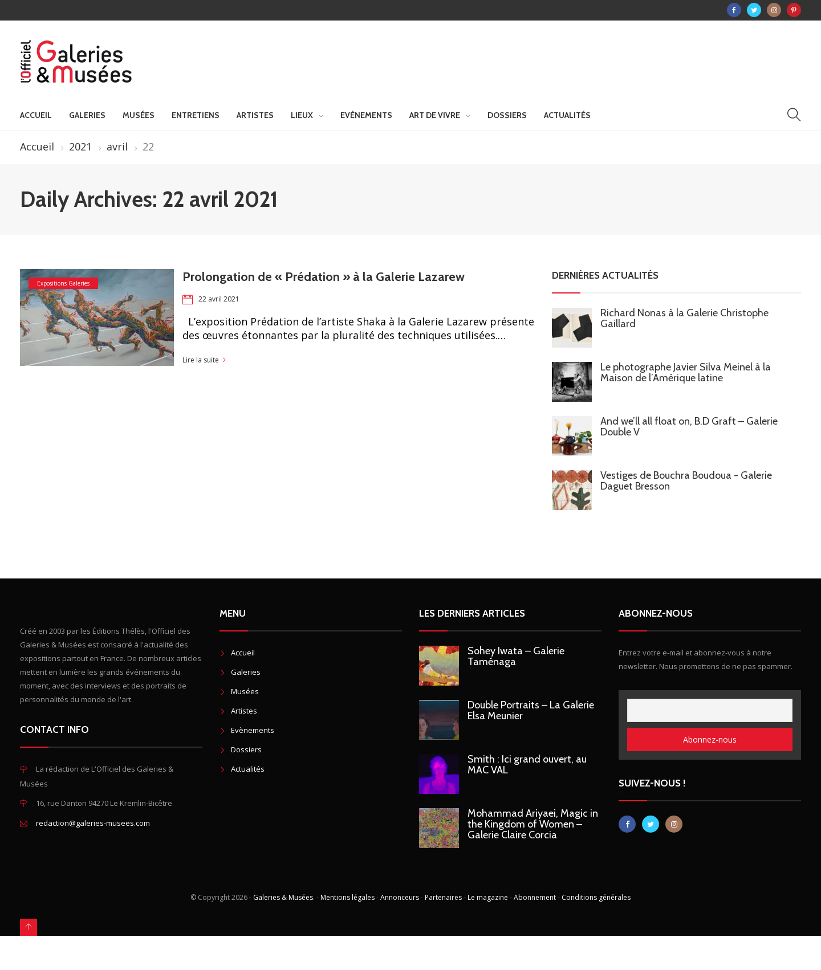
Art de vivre (434, 115)
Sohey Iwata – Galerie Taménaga (516, 656)
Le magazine (488, 897)
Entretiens (196, 115)
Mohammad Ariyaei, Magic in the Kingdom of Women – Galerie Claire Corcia (533, 824)
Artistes (255, 115)
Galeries (87, 115)
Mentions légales (347, 897)
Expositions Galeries (63, 283)
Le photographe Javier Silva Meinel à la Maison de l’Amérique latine (685, 372)
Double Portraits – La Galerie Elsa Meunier (531, 710)
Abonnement (535, 897)
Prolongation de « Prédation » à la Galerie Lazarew (323, 276)
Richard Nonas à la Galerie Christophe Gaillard (684, 318)
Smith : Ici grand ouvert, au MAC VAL (527, 764)
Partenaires (443, 897)
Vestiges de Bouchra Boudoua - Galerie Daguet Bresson (686, 480)
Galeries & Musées (283, 897)
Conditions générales (596, 897)
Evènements (366, 115)
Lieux (302, 115)
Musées (139, 115)
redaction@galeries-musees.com (93, 823)
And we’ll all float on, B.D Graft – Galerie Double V (689, 426)
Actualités (567, 115)
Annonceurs (399, 897)
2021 (80, 146)
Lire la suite (200, 360)
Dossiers (507, 115)
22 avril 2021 (218, 299)
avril (117, 146)
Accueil (36, 115)
